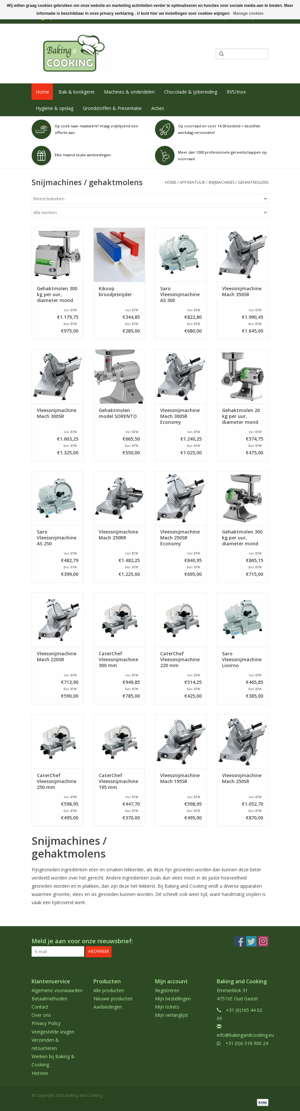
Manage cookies (248, 13)
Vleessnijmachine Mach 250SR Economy (180, 538)
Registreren (167, 990)
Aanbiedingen (107, 1007)
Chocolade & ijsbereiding (190, 92)
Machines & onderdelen (129, 92)
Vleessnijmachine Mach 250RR (118, 535)
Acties (157, 108)
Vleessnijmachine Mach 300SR (56, 413)
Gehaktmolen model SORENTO (118, 413)
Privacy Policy (46, 1023)
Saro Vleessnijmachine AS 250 (56, 538)
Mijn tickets (167, 1007)
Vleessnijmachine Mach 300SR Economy (180, 416)
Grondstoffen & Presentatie (112, 108)
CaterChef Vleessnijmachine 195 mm (118, 781)
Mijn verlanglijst (171, 1015)
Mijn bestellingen (173, 998)
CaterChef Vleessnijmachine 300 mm (118, 659)
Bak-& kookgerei (76, 92)
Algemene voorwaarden (57, 990)
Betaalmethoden (49, 998)
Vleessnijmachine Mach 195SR (180, 778)
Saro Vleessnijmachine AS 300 (180, 294)
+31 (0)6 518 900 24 (246, 1043)
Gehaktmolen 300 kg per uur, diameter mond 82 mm (57, 294)
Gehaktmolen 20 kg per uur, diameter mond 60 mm (241, 416)
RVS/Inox (236, 92)
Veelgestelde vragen (53, 1031)
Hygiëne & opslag (54, 108)
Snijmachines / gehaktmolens (238, 182)
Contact (40, 1007)
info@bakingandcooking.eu (245, 1035)
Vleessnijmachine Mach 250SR (242, 778)
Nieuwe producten (113, 998)
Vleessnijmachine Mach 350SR (242, 291)
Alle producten (108, 990)
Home (42, 92)
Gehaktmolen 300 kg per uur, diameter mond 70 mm (242, 538)
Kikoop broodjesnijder (115, 291)
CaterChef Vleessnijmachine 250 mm (56, 781)
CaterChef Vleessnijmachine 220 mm (180, 659)
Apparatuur (192, 182)
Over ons (41, 1015)
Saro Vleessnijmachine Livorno (242, 659)
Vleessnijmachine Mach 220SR (56, 657)
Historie (40, 1073)
